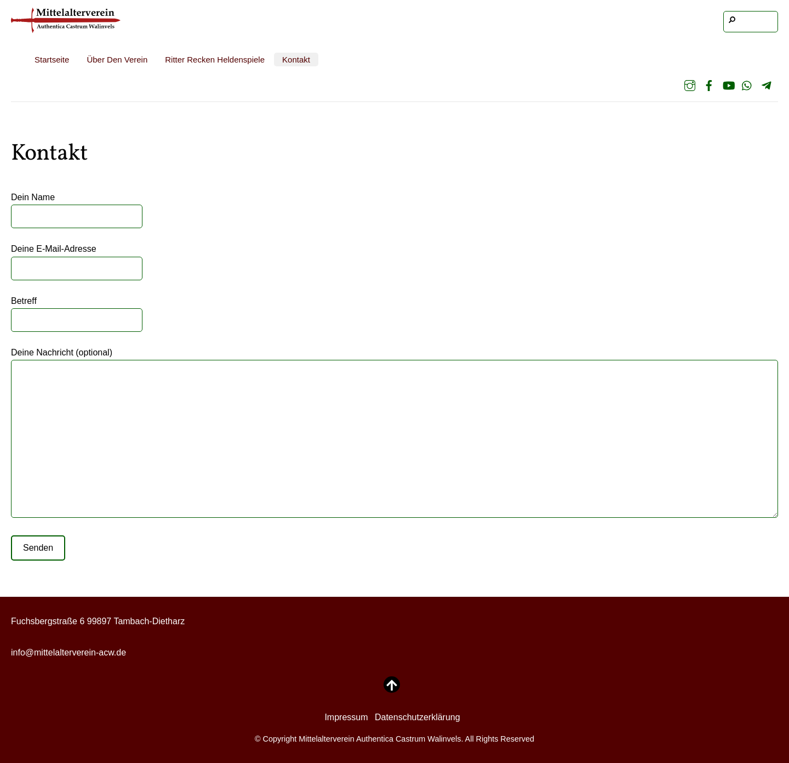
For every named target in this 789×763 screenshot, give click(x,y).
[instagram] (689, 85)
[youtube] (728, 85)
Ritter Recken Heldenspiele (215, 59)
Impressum (346, 717)
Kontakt (296, 59)
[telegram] (766, 85)
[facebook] (709, 85)
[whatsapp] (747, 85)
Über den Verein (117, 59)
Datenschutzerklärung (417, 717)
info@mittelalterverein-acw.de (68, 652)
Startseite (52, 59)
